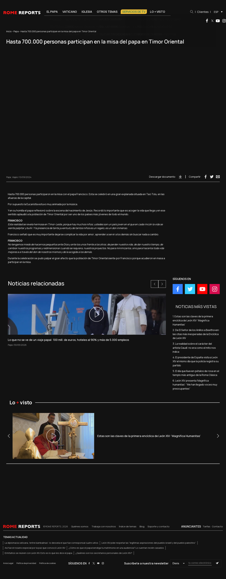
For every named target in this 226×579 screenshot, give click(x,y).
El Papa (52, 12)
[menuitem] (217, 12)
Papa (16, 31)
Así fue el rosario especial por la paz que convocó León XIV (35, 547)
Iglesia (87, 12)
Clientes (203, 12)
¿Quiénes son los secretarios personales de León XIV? (103, 553)
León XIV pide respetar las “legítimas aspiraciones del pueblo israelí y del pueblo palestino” (149, 542)
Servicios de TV (133, 12)
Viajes (15, 177)
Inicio (9, 31)
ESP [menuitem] (216, 12)
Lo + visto (157, 12)
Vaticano (69, 12)
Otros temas (107, 12)
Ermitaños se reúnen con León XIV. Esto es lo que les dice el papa (38, 553)
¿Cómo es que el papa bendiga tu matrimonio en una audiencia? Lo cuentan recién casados (116, 547)
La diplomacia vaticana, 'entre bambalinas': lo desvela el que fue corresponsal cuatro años (51, 542)
